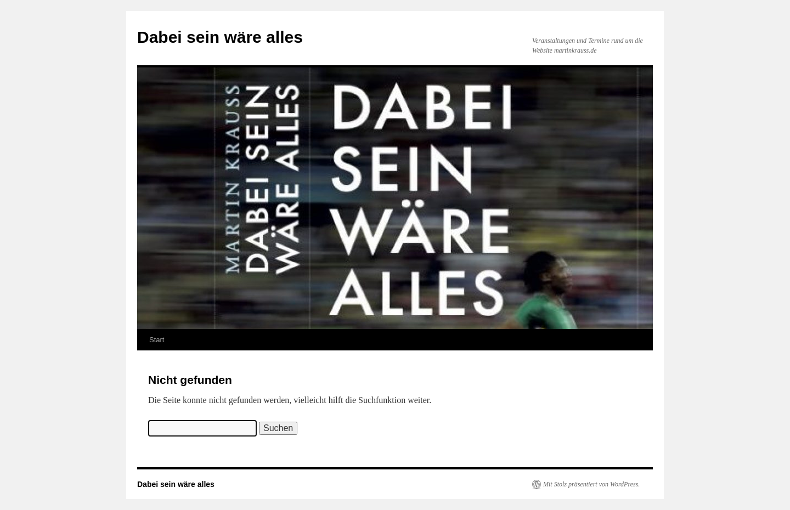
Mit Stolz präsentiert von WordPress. (591, 484)
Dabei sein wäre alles (220, 37)
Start (156, 340)
